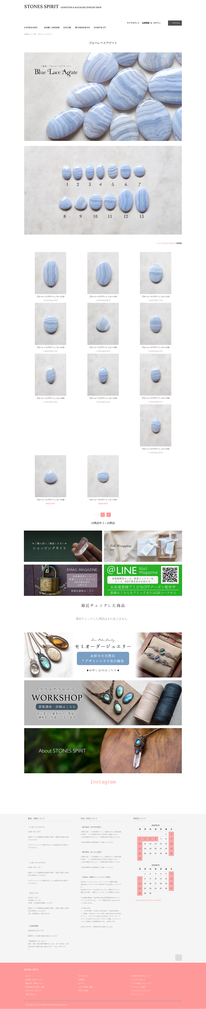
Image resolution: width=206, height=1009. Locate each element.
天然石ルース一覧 (30, 34)
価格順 (171, 243)
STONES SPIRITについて (140, 925)
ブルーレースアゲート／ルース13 (50, 296)
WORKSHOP (82, 27)
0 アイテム (175, 23)
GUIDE (67, 27)
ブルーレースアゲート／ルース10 (50, 347)
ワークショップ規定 (138, 936)
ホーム (28, 925)
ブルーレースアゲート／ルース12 (103, 296)
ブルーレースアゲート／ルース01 (50, 449)
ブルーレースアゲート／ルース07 (155, 449)
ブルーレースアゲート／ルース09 (103, 347)
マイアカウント (133, 23)
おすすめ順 (161, 243)
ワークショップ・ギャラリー (141, 940)
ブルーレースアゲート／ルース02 (155, 398)
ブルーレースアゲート (45, 34)
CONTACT (100, 27)
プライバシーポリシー (34, 940)
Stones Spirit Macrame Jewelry (148, 850)
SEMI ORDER (52, 27)
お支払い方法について (34, 929)
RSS (80, 940)
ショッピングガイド (138, 929)
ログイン (157, 23)
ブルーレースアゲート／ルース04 (50, 398)
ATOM (85, 940)
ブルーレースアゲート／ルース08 (103, 449)
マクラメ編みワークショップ (141, 932)
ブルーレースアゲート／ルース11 (155, 296)
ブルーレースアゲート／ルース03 (103, 398)
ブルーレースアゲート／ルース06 (155, 347)
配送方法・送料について (34, 932)
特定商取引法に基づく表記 (35, 936)
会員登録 (145, 23)
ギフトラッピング (137, 943)
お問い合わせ (30, 943)
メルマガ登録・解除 (85, 936)
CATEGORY (32, 27)
